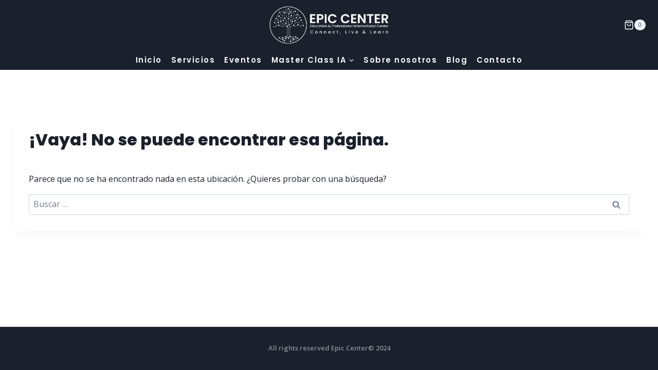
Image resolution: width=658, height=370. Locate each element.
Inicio (149, 59)
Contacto (499, 59)
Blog (456, 59)
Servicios (193, 59)
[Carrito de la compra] (635, 25)
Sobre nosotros (400, 59)
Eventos (243, 59)
